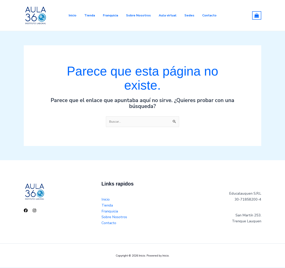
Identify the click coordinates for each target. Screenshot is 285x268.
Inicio (68, 15)
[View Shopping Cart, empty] (256, 15)
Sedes (193, 15)
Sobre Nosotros (138, 15)
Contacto (214, 15)
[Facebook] (26, 211)
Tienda (86, 15)
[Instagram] (34, 211)
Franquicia (109, 15)
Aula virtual (169, 15)
